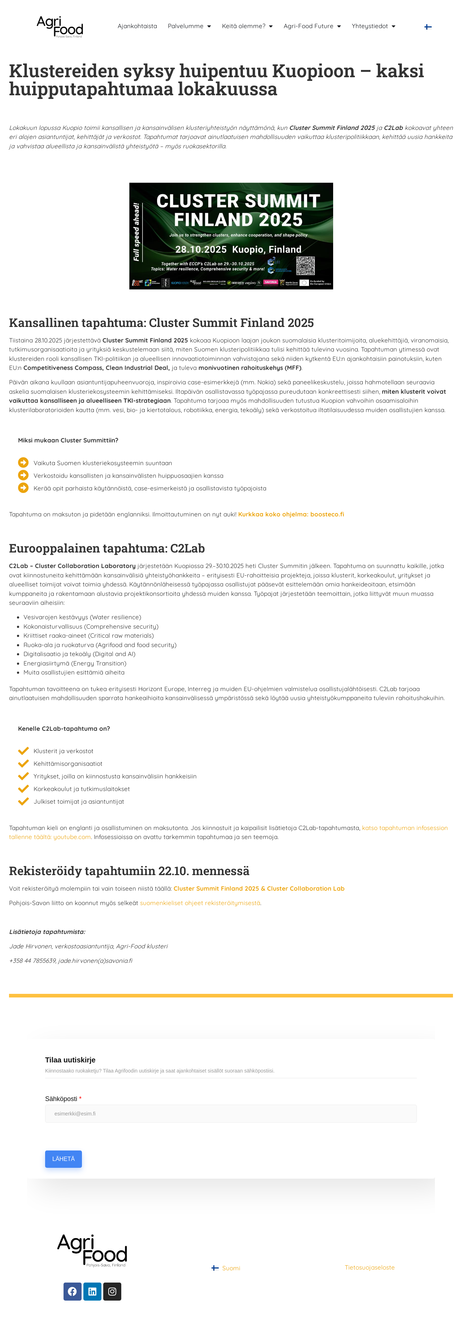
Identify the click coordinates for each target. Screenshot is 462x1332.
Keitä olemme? (247, 26)
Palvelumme (189, 26)
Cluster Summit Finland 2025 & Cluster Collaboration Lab (259, 888)
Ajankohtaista (137, 26)
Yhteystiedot (374, 26)
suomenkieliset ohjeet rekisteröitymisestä (199, 903)
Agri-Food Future (312, 26)
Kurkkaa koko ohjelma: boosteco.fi (291, 514)
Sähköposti (63, 1098)
